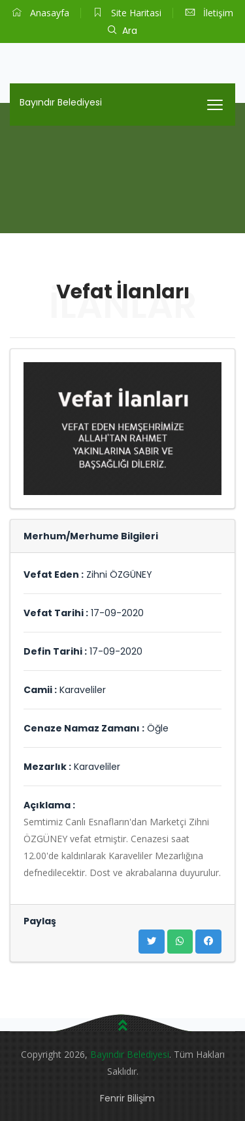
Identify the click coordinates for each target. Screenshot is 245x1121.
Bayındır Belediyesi (61, 102)
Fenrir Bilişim (127, 1098)
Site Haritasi (127, 13)
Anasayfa (40, 13)
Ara (122, 30)
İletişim (209, 13)
